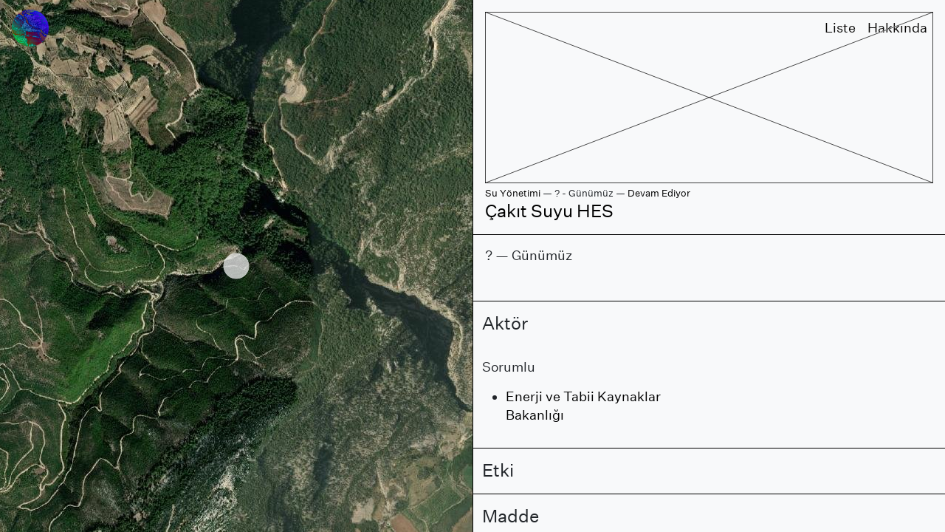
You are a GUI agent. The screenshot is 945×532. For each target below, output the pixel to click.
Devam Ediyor (659, 193)
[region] (236, 266)
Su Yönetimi (512, 193)
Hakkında (897, 27)
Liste (840, 27)
